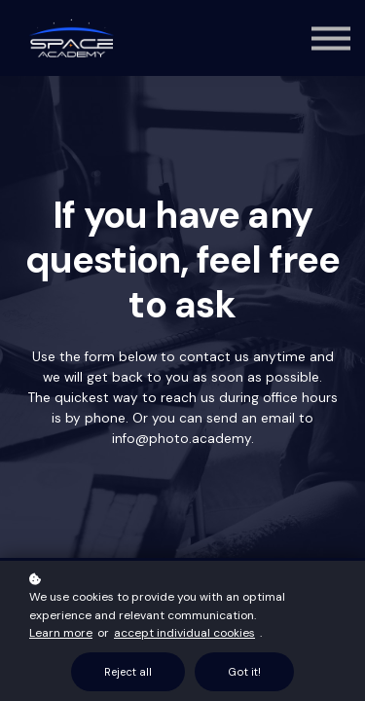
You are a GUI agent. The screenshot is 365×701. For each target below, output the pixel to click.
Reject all (128, 672)
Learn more (60, 633)
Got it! (244, 672)
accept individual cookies (184, 633)
